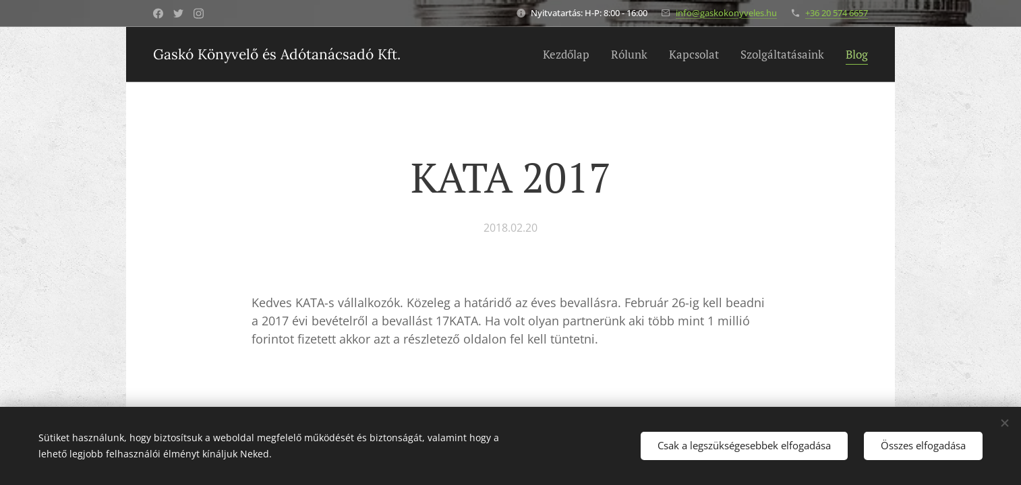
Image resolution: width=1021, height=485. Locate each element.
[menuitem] (569, 54)
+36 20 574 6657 (836, 13)
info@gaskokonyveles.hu (726, 13)
